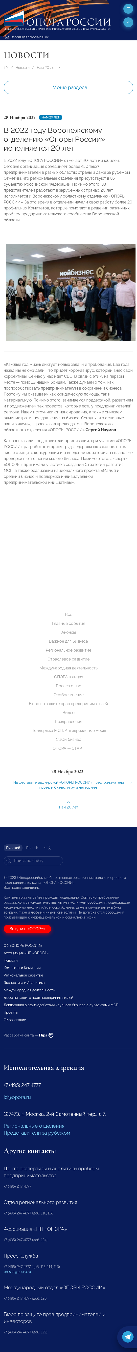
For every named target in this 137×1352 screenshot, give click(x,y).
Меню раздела (69, 87)
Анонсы (68, 632)
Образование (15, 1020)
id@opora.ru (17, 1097)
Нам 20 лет (46, 68)
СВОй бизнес (68, 739)
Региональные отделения (34, 1126)
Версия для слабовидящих (26, 37)
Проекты (11, 1012)
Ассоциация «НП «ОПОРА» (26, 953)
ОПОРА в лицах (68, 677)
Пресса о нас (68, 686)
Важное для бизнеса (68, 641)
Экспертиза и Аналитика (24, 983)
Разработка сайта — (28, 1035)
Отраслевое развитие (68, 659)
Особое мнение (69, 694)
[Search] (33, 860)
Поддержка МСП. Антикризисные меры (68, 730)
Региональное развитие (68, 650)
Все (68, 614)
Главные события (68, 623)
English (32, 848)
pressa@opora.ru (17, 1272)
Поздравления (68, 721)
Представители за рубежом (37, 1133)
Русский (13, 848)
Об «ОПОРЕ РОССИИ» (23, 946)
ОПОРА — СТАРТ (68, 748)
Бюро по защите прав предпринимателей (68, 703)
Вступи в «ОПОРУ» (27, 928)
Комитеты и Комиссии (22, 968)
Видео (69, 712)
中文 (47, 848)
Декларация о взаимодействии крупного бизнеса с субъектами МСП (61, 1005)
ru (128, 22)
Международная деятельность (69, 668)
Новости (22, 68)
